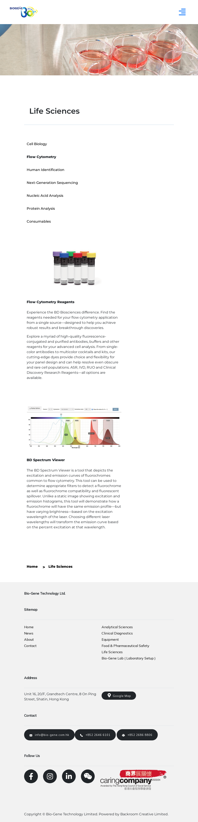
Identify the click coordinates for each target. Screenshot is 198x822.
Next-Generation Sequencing (52, 183)
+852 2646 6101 (95, 735)
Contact (30, 646)
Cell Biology (37, 144)
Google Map (119, 695)
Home (29, 627)
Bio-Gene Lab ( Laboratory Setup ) (129, 658)
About (29, 639)
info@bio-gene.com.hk (49, 735)
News (28, 633)
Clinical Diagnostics (117, 633)
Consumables (39, 221)
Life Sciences (112, 652)
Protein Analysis (41, 208)
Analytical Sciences (117, 627)
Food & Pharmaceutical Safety (125, 646)
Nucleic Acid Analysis (45, 196)
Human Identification (45, 170)
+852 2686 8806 (137, 735)
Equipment (110, 639)
